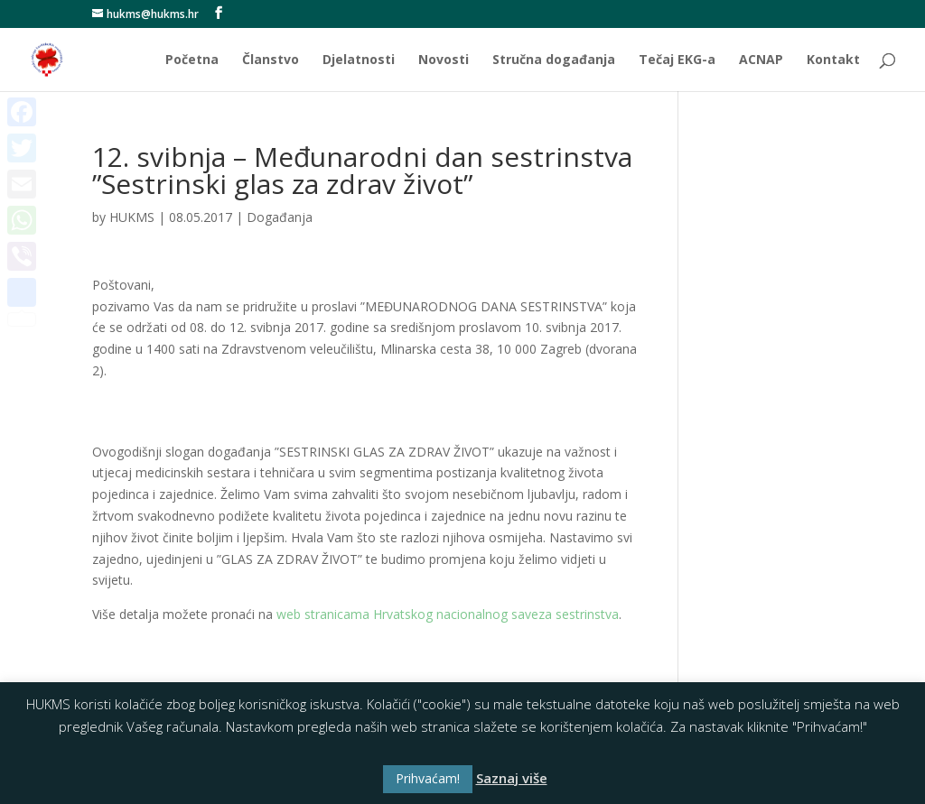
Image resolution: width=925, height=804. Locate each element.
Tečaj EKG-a (677, 60)
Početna (192, 60)
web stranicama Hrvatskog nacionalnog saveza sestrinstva (447, 614)
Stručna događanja (553, 60)
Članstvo (270, 60)
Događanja (280, 217)
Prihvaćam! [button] (428, 778)
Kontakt (833, 60)
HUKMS (131, 217)
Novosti (443, 60)
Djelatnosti (358, 60)
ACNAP (761, 60)
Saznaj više (511, 778)
